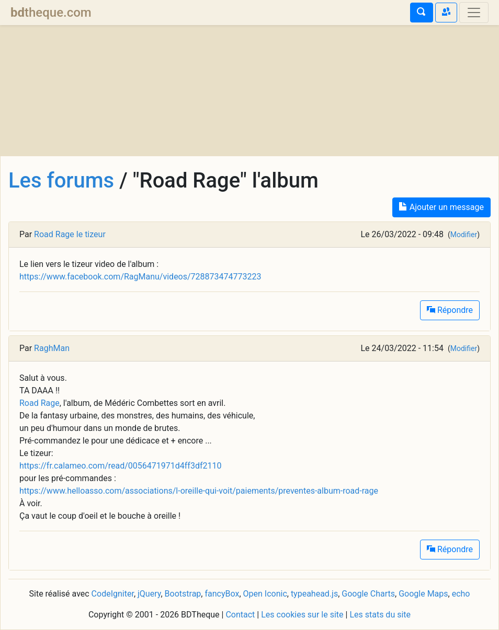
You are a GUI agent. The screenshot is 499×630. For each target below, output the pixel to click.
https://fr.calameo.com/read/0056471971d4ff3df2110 (120, 466)
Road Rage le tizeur (70, 234)
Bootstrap (183, 594)
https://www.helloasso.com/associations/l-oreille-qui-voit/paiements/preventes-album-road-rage (198, 491)
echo (461, 594)
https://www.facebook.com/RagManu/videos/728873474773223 (140, 277)
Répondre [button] (450, 310)
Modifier (463, 234)
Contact (240, 615)
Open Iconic (265, 594)
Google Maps (423, 594)
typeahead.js (314, 594)
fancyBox (222, 594)
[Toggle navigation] (474, 12)
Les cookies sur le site (302, 615)
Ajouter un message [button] (441, 207)
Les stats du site (380, 615)
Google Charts (368, 594)
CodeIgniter (113, 594)
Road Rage (39, 403)
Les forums (61, 180)
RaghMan (52, 348)
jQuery (149, 594)
